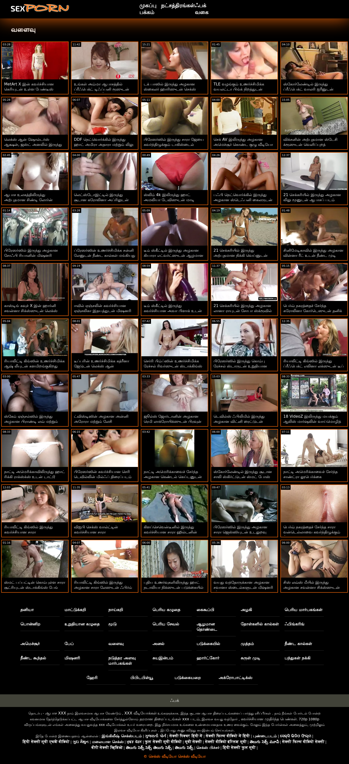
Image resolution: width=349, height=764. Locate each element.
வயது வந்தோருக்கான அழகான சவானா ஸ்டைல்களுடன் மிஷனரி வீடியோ (243, 587)
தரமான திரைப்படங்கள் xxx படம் (170, 719)
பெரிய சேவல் (165, 624)
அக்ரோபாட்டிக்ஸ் (235, 677)
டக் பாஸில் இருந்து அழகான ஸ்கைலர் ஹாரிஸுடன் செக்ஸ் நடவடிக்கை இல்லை (170, 89)
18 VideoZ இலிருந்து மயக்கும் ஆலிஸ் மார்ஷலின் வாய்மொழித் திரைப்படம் (312, 421)
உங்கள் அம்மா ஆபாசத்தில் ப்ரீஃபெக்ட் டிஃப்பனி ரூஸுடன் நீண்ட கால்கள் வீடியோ (101, 89)
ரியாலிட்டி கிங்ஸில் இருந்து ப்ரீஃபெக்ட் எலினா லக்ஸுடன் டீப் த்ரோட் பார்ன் (313, 366)
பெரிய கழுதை (166, 609)
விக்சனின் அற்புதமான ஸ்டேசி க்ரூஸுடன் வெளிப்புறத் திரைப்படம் (310, 144)
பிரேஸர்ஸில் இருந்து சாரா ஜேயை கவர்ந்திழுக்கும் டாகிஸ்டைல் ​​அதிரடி (174, 144)
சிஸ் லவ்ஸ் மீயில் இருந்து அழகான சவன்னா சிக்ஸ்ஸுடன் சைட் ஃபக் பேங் (311, 587)
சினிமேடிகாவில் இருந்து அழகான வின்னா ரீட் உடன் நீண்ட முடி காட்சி (313, 255)
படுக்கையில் (208, 643)
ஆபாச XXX (55, 713)
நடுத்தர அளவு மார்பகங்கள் (122, 661)
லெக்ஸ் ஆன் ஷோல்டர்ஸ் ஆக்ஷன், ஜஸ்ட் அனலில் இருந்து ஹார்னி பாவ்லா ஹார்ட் (33, 144)
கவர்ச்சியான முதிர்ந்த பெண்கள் (269, 719)
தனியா (27, 609)
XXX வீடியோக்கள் (140, 713)
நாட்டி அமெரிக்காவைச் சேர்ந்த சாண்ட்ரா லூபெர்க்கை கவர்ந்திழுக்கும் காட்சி (310, 476)
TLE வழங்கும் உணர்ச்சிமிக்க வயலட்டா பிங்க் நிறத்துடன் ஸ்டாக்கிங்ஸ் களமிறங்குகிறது (239, 89)
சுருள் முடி (250, 658)
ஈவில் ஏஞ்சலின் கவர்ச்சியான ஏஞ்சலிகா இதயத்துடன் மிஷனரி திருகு (102, 310)
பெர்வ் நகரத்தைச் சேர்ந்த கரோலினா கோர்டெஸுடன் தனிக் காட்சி (312, 310)
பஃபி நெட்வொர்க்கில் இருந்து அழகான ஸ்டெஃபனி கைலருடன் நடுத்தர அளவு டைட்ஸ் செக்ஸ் (243, 199)
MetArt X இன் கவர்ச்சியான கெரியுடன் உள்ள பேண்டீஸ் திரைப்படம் (29, 89)
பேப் (69, 643)
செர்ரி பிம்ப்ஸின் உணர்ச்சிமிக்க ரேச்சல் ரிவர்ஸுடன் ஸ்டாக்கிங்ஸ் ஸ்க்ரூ (173, 366)
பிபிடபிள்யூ (141, 677)
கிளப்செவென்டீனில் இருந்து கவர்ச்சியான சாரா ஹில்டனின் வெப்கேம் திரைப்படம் (170, 532)
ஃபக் (174, 700)
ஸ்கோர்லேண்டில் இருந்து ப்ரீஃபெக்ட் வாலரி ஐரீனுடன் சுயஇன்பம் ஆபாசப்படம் (308, 89)
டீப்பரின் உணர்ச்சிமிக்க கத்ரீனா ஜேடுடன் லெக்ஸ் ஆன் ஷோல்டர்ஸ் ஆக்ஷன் (101, 366)
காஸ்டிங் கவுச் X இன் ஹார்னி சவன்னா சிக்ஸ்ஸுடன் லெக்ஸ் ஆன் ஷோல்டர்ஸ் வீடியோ (30, 310)
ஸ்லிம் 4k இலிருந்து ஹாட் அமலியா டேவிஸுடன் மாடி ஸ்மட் (169, 199)
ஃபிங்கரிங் (294, 624)
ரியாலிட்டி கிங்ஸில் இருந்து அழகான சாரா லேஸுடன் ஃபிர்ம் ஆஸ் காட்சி (103, 587)
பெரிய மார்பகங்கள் (303, 609)
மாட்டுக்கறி (75, 609)
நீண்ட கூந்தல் (33, 658)
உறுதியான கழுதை (82, 624)
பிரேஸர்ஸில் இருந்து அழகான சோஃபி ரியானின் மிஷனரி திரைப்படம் (31, 255)
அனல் (158, 643)
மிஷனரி (72, 658)
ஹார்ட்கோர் (208, 658)
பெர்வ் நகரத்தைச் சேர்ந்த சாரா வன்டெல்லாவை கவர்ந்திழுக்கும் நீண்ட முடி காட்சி (311, 532)
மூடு (112, 624)
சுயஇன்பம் (162, 658)
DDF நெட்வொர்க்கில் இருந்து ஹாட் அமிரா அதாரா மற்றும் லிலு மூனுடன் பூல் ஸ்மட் (103, 144)
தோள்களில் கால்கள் (260, 624)
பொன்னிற (30, 624)
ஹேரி (92, 677)
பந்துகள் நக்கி (297, 658)
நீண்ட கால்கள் (298, 643)
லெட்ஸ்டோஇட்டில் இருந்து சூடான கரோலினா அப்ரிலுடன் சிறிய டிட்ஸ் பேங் (101, 199)
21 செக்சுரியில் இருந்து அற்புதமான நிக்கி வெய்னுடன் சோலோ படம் (241, 255)
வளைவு (116, 643)
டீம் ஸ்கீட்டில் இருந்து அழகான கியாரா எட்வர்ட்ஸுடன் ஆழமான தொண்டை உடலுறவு (173, 255)
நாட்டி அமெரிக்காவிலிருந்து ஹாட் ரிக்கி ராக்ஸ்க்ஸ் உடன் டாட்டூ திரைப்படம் (34, 476)
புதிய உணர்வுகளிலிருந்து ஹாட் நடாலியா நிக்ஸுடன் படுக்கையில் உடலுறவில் (173, 587)
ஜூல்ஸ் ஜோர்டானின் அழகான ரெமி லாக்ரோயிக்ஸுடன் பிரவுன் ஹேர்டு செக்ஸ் (172, 421)
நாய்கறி (115, 609)
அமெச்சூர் (30, 643)
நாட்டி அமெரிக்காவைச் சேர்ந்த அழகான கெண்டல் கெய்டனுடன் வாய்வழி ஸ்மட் (173, 476)
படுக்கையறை (187, 677)
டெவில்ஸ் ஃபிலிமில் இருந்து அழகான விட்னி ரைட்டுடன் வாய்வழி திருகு (239, 421)
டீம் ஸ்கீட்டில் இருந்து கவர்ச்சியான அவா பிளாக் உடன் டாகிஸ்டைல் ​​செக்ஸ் (173, 310)
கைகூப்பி (205, 609)
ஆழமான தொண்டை (207, 627)
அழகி (246, 609)
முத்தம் (247, 643)
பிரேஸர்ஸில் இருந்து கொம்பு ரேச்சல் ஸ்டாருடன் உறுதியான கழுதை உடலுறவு (240, 366)
